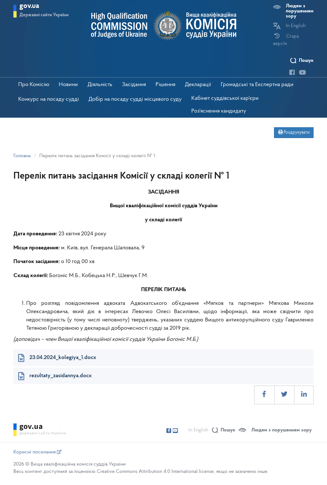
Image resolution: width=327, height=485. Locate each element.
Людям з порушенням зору (300, 11)
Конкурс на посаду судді (48, 99)
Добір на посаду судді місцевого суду (135, 99)
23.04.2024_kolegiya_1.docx (62, 358)
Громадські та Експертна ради (257, 85)
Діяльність (99, 85)
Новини (68, 85)
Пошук (306, 60)
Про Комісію (33, 85)
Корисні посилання (37, 452)
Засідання (134, 85)
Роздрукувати (293, 132)
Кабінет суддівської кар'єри (225, 98)
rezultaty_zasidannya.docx (60, 376)
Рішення (165, 85)
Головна (22, 155)
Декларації (198, 85)
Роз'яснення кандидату (218, 111)
